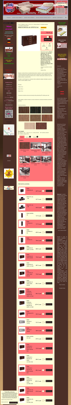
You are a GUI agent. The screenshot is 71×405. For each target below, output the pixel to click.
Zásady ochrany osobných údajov (7, 399)
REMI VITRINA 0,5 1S (29, 223)
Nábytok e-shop (22, 132)
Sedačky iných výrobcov (29, 17)
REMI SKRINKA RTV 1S (30, 313)
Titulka (9, 17)
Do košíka (48, 39)
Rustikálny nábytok (45, 132)
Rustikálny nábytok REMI (24, 133)
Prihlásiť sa (59, 1)
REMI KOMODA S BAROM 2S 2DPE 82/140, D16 (30, 347)
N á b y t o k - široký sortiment (33, 132)
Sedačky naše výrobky (17, 17)
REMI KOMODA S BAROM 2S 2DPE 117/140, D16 (30, 358)
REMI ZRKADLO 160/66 (29, 330)
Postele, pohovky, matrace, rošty (43, 17)
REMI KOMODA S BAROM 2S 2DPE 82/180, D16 (30, 369)
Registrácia (65, 1)
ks (43, 199)
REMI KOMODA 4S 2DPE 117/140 (30, 248)
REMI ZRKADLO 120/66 (29, 321)
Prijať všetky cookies (13, 402)
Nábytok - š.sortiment (58, 17)
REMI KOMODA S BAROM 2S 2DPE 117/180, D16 (30, 380)
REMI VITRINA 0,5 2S (29, 231)
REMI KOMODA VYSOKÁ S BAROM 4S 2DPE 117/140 (30, 293)
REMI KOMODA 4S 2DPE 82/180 (30, 256)
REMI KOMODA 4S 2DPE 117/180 (30, 264)
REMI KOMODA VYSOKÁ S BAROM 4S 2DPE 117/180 (30, 304)
